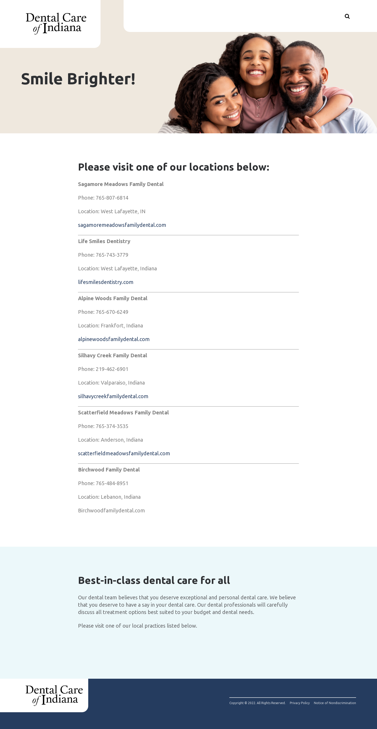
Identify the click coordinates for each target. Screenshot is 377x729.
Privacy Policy (300, 703)
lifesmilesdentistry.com (106, 282)
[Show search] (347, 16)
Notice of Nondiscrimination (335, 703)
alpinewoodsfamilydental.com (114, 339)
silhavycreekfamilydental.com (113, 396)
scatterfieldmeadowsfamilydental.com (124, 453)
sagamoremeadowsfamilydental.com (122, 225)
